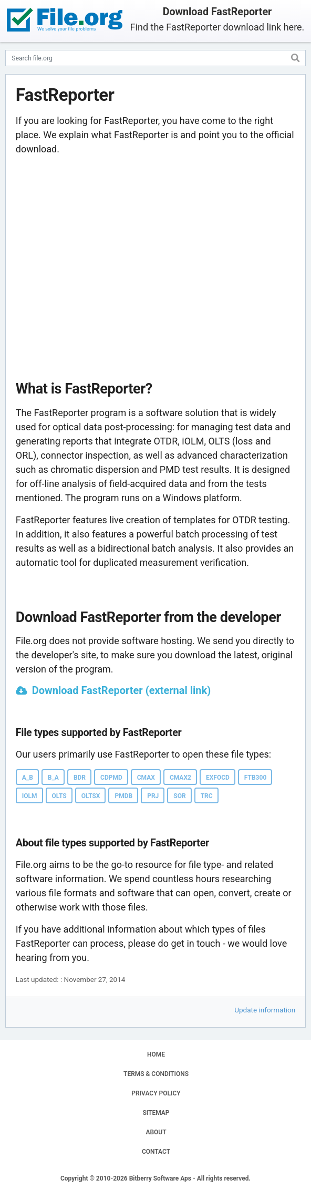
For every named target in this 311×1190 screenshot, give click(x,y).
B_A (53, 777)
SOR (179, 796)
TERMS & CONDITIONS (156, 1074)
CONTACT (156, 1151)
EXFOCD (218, 777)
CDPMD (111, 777)
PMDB (123, 796)
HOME (156, 1054)
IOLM (29, 796)
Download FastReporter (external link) (121, 690)
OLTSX (90, 796)
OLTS (59, 796)
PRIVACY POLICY (155, 1093)
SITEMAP (155, 1112)
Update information (264, 1010)
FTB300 (255, 777)
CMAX (146, 777)
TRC (207, 796)
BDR (80, 777)
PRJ (153, 796)
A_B (27, 777)
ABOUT (156, 1132)
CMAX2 (180, 777)
